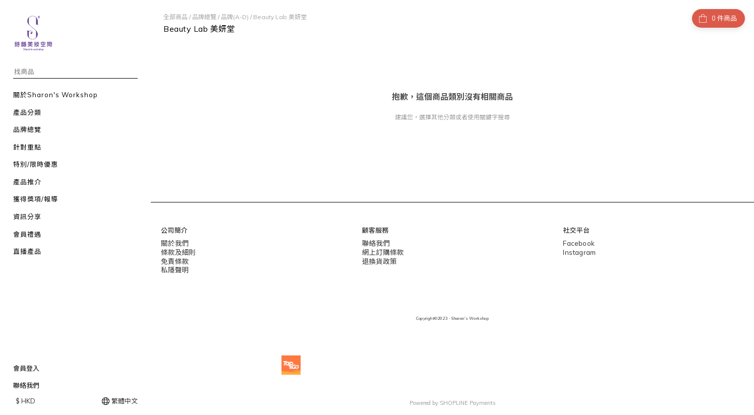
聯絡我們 (26, 385)
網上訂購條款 (382, 251)
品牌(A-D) (235, 17)
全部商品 (175, 17)
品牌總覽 (204, 17)
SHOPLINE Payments (468, 401)
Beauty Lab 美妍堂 (280, 17)
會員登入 (26, 368)
